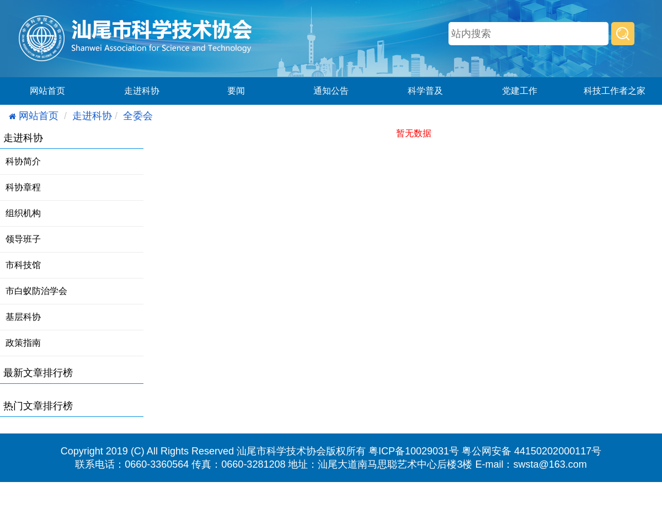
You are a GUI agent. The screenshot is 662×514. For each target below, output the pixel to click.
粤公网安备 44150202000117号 (531, 451)
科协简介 (23, 161)
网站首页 (47, 90)
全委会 (138, 115)
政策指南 (23, 342)
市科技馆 (23, 265)
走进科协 (141, 90)
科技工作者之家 (614, 90)
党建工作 (519, 90)
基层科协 (23, 317)
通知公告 (331, 90)
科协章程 (23, 187)
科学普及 (425, 90)
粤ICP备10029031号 (414, 451)
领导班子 (23, 239)
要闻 (236, 90)
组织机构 (23, 213)
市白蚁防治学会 (36, 291)
